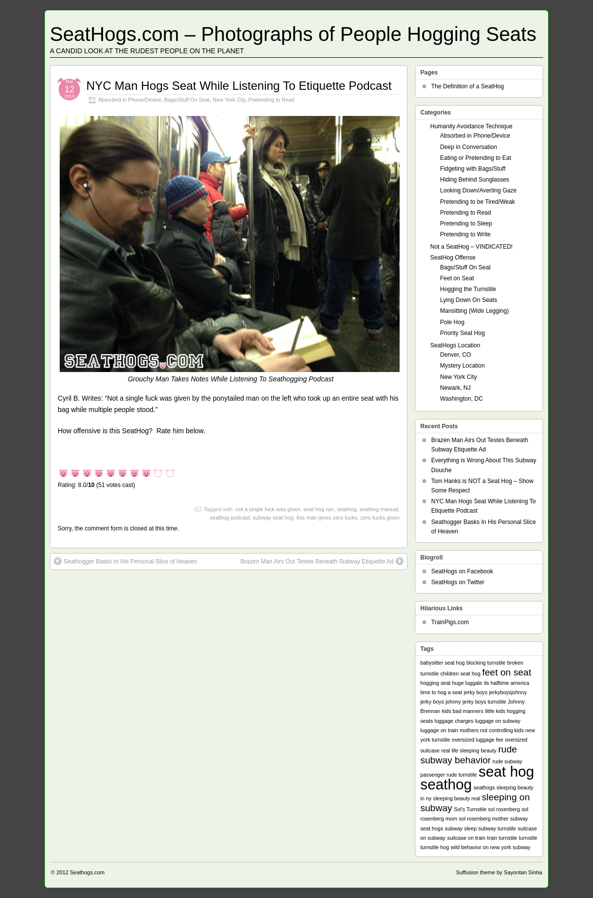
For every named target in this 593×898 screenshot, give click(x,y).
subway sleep (461, 828)
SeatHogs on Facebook (462, 571)
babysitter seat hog (442, 663)
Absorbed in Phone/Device (129, 100)
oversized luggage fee (477, 740)
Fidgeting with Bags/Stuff (473, 168)
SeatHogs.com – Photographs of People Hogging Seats (293, 34)
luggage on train (439, 730)
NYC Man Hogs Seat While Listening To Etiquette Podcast (239, 85)
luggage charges (454, 721)
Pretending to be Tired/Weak (477, 201)
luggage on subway (497, 721)
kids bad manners (462, 711)
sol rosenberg (504, 809)
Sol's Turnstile (470, 809)
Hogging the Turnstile (468, 289)
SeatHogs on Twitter (457, 582)
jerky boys (475, 692)
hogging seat (435, 683)
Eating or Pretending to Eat (475, 157)
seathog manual (379, 509)
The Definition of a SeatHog (467, 86)
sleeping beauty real (456, 798)
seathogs (484, 787)
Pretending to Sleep (466, 223)
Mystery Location (462, 365)
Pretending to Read (272, 100)
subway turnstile (497, 828)
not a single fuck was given (267, 509)
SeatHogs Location (455, 345)
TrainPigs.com (450, 622)
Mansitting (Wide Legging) (474, 310)
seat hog (506, 771)
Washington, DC (461, 398)
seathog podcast (230, 518)
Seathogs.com (87, 872)
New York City (229, 100)
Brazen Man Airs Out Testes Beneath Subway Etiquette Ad (317, 561)
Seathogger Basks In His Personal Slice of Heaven (130, 561)
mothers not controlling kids (492, 730)
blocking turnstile (485, 663)
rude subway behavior (468, 754)
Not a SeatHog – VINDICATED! (471, 246)
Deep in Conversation (468, 147)
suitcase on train (466, 838)
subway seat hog (273, 518)
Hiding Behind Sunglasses (474, 179)
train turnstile (502, 838)
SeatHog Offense (453, 257)
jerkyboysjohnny (507, 692)
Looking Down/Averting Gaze (478, 190)
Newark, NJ (455, 387)
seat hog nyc (318, 509)
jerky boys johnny (440, 702)
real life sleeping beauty (468, 750)
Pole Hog (452, 322)
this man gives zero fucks (327, 518)
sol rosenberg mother (484, 819)
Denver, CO (455, 354)
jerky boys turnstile (484, 702)
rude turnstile (461, 775)
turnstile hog (434, 847)
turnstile (528, 838)
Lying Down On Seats (468, 300)
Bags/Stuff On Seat (187, 100)
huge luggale (467, 683)
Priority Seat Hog (462, 333)
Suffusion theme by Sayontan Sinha (499, 872)
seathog (346, 509)
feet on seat (506, 672)
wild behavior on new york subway (490, 847)
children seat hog (461, 673)
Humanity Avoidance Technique (471, 126)
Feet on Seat (457, 278)
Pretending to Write (465, 234)
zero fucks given (380, 518)
